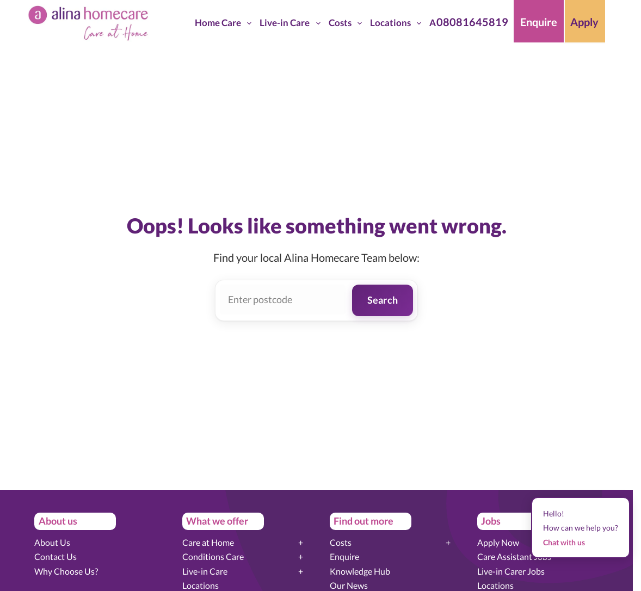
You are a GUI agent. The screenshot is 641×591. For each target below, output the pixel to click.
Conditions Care (213, 556)
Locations (398, 23)
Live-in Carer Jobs (511, 571)
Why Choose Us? (66, 571)
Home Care (225, 23)
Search (382, 300)
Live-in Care (292, 23)
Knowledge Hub (360, 571)
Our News (349, 585)
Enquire (344, 556)
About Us (52, 542)
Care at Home (208, 542)
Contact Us (55, 556)
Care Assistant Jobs (514, 556)
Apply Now (498, 542)
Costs (347, 23)
